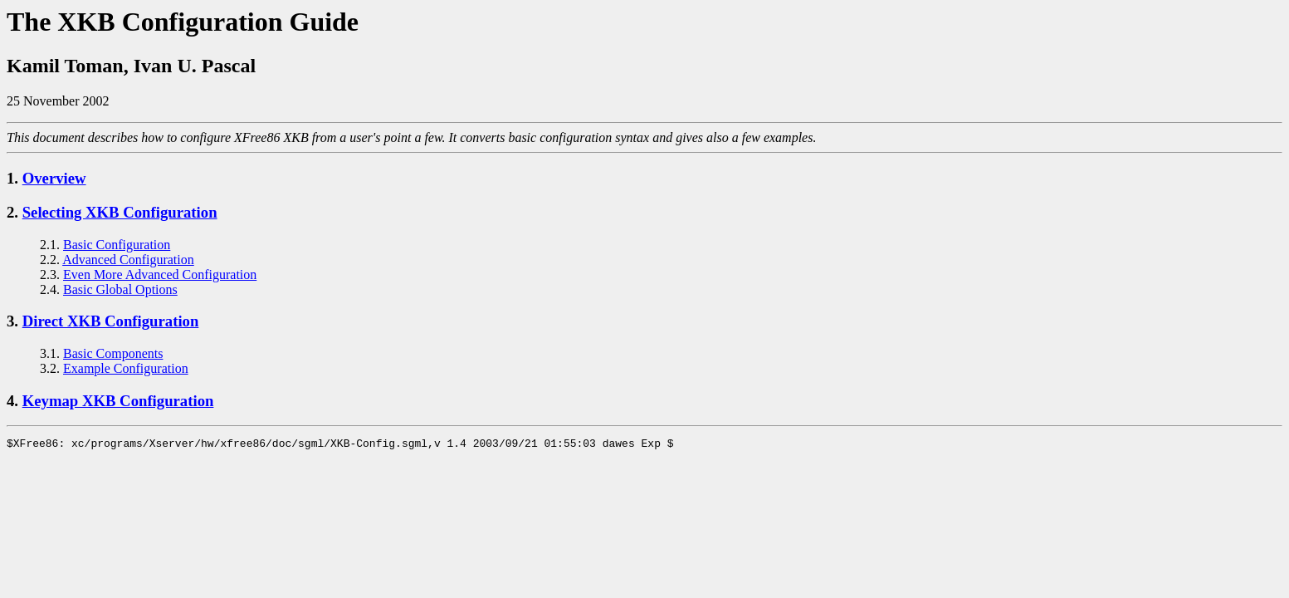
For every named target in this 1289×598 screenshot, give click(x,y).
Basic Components (113, 353)
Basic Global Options (120, 289)
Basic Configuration (116, 245)
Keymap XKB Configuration (118, 400)
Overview (54, 178)
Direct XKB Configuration (110, 321)
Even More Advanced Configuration (159, 274)
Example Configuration (125, 368)
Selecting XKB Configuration (119, 212)
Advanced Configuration (128, 259)
